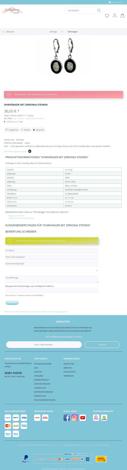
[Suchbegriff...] (83, 10)
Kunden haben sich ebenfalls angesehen (51, 311)
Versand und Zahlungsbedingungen (44, 398)
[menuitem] (105, 2)
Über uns (68, 368)
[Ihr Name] (51, 250)
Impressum (68, 376)
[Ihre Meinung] (51, 279)
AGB (35, 368)
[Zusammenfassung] (51, 263)
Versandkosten (57, 445)
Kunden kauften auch (26, 311)
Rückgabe (38, 376)
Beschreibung (9, 151)
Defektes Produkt (42, 384)
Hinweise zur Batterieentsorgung (43, 390)
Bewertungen (23, 151)
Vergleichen (11, 129)
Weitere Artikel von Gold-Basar (19, 218)
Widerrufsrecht (41, 380)
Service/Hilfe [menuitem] (115, 2)
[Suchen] (98, 10)
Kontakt (38, 372)
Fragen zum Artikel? (14, 215)
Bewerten (38, 130)
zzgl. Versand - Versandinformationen (28, 118)
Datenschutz (69, 372)
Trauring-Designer (42, 364)
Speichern (12, 302)
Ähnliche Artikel (10, 311)
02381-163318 (13, 373)
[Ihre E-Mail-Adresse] (51, 257)
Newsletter (69, 364)
